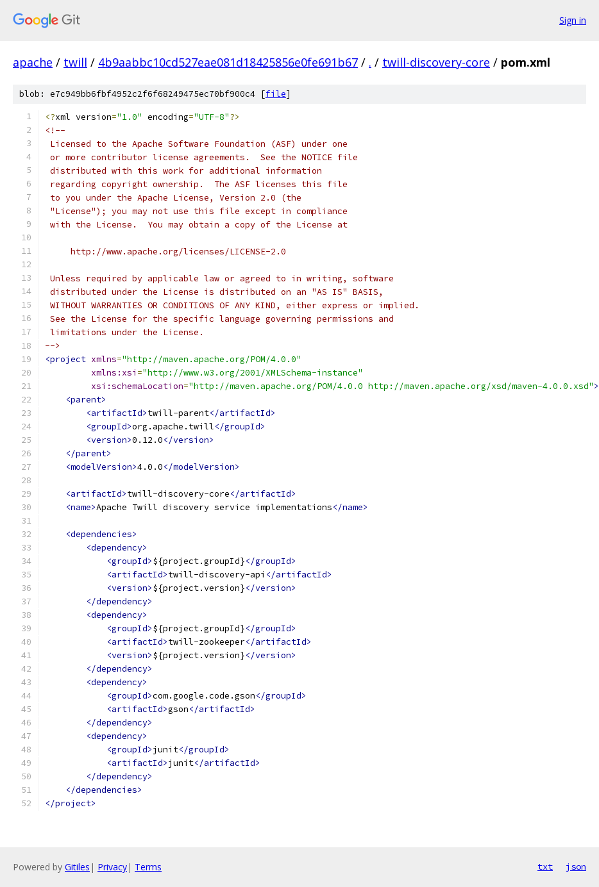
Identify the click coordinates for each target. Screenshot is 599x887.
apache (33, 62)
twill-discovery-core (436, 62)
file (276, 93)
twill (75, 62)
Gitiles (77, 867)
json (576, 866)
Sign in (572, 20)
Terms (148, 867)
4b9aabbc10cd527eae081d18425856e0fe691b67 (228, 62)
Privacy (112, 867)
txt (545, 866)
